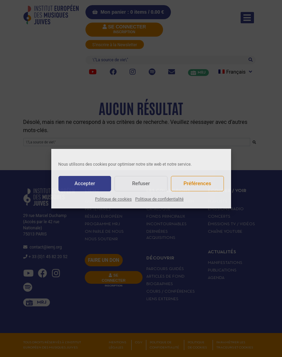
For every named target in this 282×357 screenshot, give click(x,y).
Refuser (141, 183)
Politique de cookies (113, 199)
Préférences (197, 183)
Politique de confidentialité (159, 199)
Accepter (85, 183)
